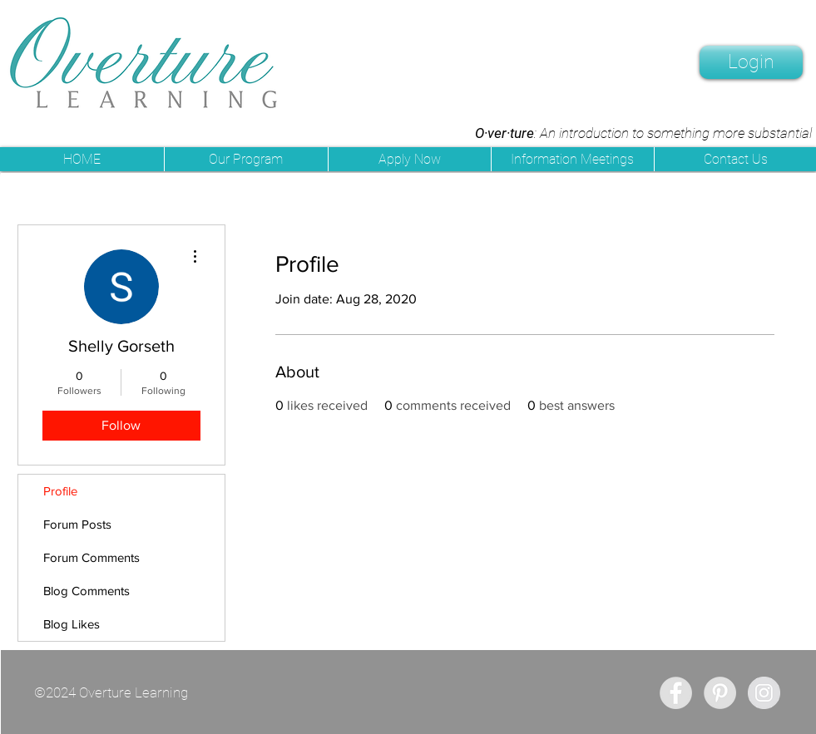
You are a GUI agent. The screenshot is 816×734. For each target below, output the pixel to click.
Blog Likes (71, 624)
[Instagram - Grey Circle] (764, 693)
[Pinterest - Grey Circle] (720, 693)
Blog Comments (86, 591)
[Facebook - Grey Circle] (676, 693)
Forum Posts (77, 524)
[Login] (751, 62)
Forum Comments (91, 557)
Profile (60, 491)
